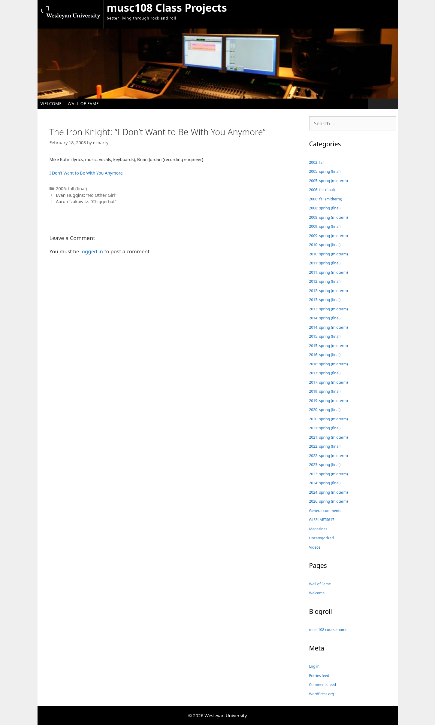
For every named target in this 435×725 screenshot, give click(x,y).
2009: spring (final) (325, 226)
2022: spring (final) (325, 446)
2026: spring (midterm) (328, 501)
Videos (314, 547)
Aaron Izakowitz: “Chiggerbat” (86, 201)
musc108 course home (328, 629)
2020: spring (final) (325, 409)
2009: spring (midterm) (328, 235)
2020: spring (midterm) (328, 419)
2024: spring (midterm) (328, 492)
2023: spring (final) (325, 464)
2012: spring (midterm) (328, 290)
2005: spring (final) (325, 171)
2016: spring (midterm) (328, 364)
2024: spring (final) (325, 483)
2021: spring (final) (325, 428)
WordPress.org (321, 693)
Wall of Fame (83, 103)
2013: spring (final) (325, 299)
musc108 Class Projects (167, 8)
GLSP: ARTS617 (321, 519)
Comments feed (322, 684)
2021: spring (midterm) (328, 437)
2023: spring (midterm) (328, 474)
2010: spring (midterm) (328, 254)
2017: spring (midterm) (328, 382)
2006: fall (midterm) (325, 199)
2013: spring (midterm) (328, 309)
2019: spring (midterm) (328, 400)
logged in (91, 251)
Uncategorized (321, 538)
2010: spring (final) (325, 244)
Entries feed (319, 675)
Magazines (318, 529)
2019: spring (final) (325, 391)
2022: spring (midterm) (328, 455)
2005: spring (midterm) (328, 180)
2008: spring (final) (325, 208)
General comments (325, 510)
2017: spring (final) (325, 373)
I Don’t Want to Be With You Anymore (86, 173)
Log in (314, 666)
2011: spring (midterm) (328, 272)
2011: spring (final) (325, 263)
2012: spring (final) (325, 281)
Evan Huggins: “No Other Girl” (86, 195)
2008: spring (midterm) (328, 217)
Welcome (51, 103)
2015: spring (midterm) (328, 345)
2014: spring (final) (325, 318)
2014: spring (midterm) (328, 327)
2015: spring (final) (325, 336)
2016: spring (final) (325, 354)
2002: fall (317, 162)
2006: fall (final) (71, 188)
